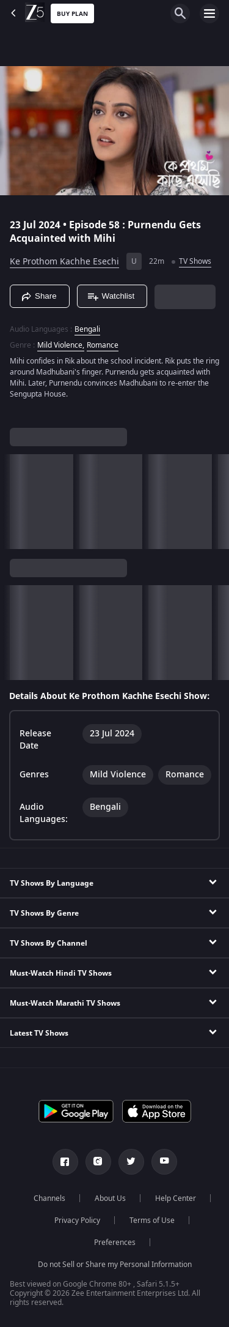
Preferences (115, 1242)
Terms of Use (152, 1220)
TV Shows (195, 261)
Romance (102, 345)
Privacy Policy (77, 1220)
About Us (110, 1198)
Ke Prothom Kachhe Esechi (64, 261)
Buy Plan (72, 13)
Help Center (175, 1198)
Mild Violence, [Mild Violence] (60, 345)
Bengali (87, 329)
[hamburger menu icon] (209, 13)
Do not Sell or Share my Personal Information (115, 1264)
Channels (49, 1198)
